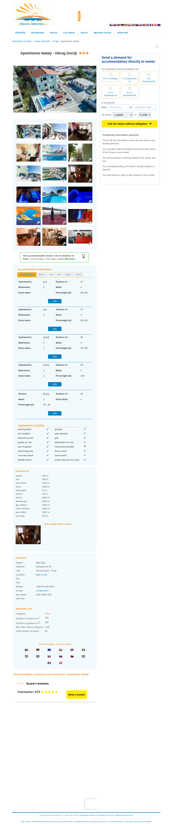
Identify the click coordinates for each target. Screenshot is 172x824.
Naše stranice (26, 821)
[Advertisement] (121, 16)
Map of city (41, 574)
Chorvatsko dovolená (115, 821)
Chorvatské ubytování (81, 821)
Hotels (84, 32)
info (55, 301)
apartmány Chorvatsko (143, 821)
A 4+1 (68, 274)
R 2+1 (42, 274)
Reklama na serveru (106, 815)
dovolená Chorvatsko (98, 821)
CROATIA (20, 32)
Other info (122, 32)
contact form (42, 590)
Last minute (69, 32)
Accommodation (26, 274)
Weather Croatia (102, 32)
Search (53, 32)
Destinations (37, 32)
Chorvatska (129, 821)
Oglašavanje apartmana (124, 815)
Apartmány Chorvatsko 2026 (61, 821)
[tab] (26, 274)
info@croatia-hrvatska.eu (88, 815)
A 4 (51, 274)
